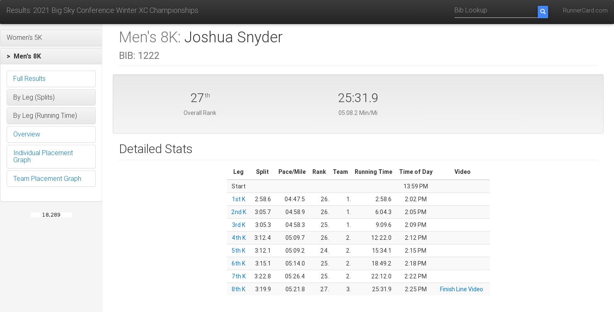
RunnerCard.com (585, 10)
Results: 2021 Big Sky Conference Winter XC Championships (102, 10)
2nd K (238, 212)
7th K (239, 276)
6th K (238, 263)
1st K (238, 199)
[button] (51, 38)
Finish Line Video (461, 289)
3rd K (238, 225)
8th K (238, 289)
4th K (239, 237)
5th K (238, 250)
